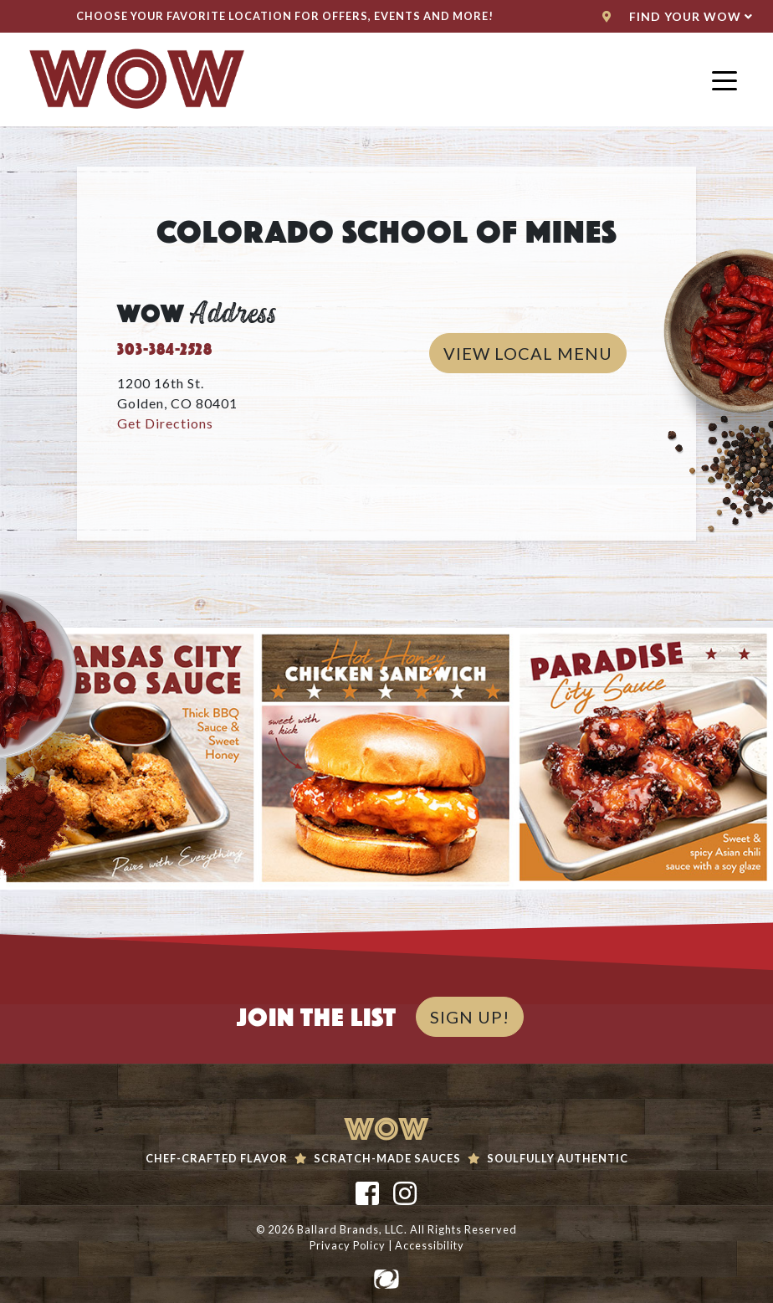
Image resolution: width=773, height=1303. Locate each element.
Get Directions (165, 423)
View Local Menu (535, 351)
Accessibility (429, 1245)
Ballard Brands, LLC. (352, 1229)
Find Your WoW (677, 16)
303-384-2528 (164, 346)
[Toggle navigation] (724, 79)
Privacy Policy (348, 1245)
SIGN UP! (469, 1017)
